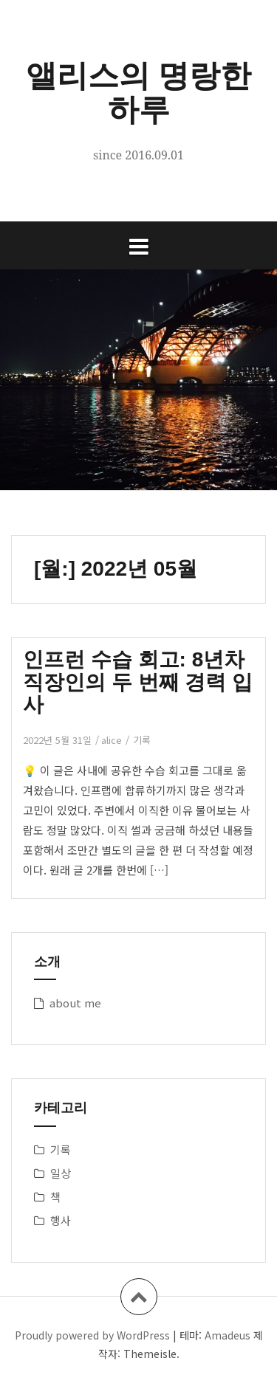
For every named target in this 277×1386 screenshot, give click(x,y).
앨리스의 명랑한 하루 (139, 92)
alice (111, 740)
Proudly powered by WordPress (92, 1335)
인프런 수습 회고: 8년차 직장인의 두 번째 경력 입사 (138, 682)
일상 (60, 1173)
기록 (142, 740)
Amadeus (227, 1335)
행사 (60, 1220)
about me (75, 1002)
